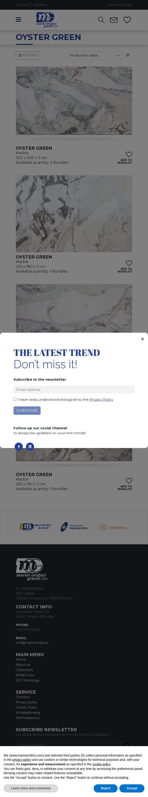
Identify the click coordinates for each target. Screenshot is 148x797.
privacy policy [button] (21, 759)
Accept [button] (132, 788)
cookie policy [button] (101, 764)
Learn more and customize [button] (31, 788)
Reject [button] (105, 788)
